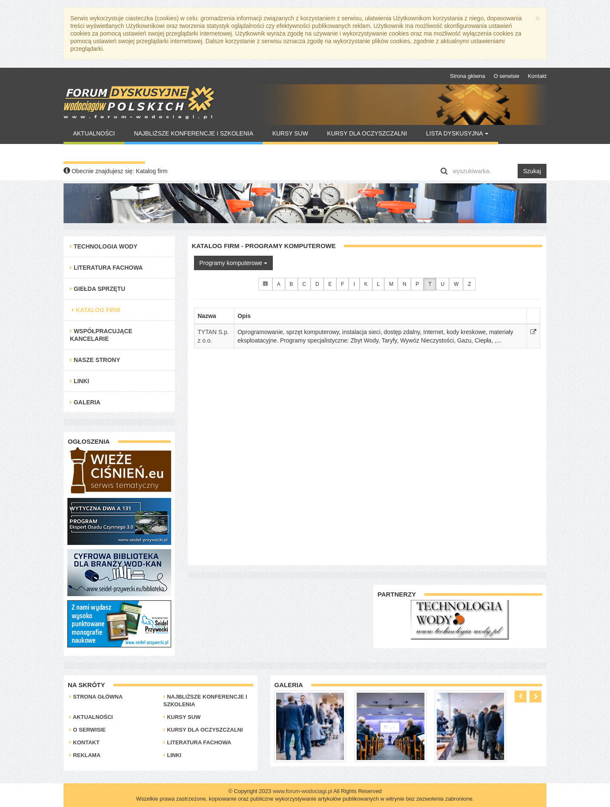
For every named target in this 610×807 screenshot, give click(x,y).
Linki (79, 381)
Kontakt (537, 76)
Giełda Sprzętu (97, 288)
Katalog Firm (96, 310)
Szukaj (532, 171)
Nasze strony (95, 360)
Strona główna (467, 76)
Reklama (85, 755)
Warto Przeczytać (104, 152)
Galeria (85, 402)
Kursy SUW (290, 133)
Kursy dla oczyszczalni (367, 133)
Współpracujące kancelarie (101, 335)
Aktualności (94, 133)
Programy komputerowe (234, 263)
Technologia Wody (103, 246)
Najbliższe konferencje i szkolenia (193, 133)
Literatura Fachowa (106, 267)
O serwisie (506, 76)
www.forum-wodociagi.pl (302, 791)
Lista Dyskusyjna (457, 133)
